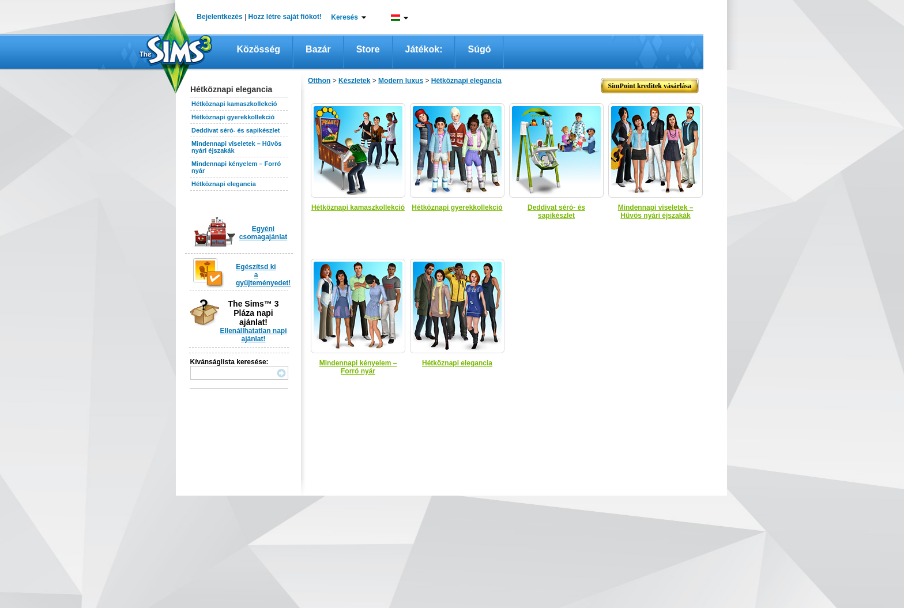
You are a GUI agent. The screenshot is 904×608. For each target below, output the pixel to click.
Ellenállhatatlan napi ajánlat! (253, 335)
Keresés (344, 17)
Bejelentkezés (219, 17)
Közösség (259, 49)
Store (368, 49)
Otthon (319, 81)
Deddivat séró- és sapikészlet (235, 130)
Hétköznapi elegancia (223, 183)
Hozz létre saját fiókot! (285, 17)
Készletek (354, 81)
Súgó (479, 49)
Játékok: (424, 49)
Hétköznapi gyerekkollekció (232, 117)
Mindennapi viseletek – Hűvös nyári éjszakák (656, 211)
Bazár (318, 49)
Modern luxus (400, 81)
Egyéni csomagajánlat (263, 233)
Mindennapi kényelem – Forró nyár (358, 367)
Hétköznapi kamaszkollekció (234, 103)
